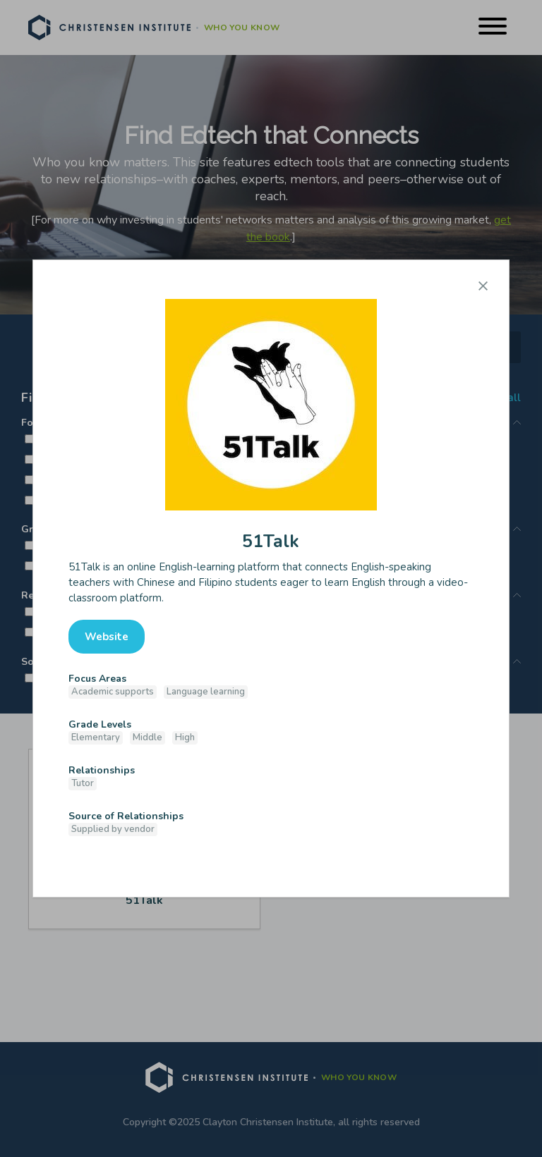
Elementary (95, 737)
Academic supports (112, 691)
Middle (147, 737)
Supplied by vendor (113, 829)
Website (106, 637)
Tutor (82, 783)
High (185, 737)
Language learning (206, 691)
